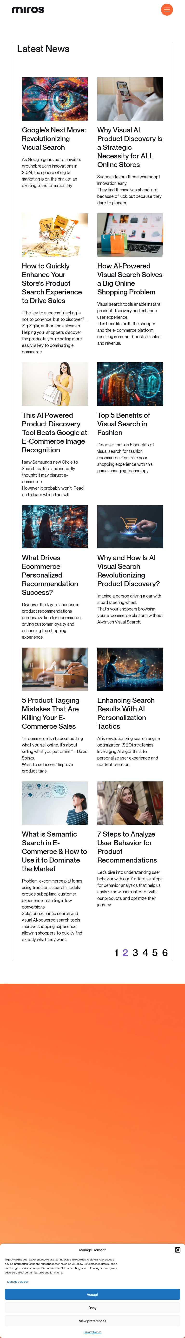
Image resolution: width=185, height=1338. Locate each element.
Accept (92, 1294)
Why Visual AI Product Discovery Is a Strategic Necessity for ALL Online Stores (130, 147)
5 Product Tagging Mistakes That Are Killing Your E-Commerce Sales (50, 713)
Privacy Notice (92, 1332)
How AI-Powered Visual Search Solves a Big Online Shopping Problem (130, 278)
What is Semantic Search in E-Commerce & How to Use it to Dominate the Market (54, 851)
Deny (92, 1308)
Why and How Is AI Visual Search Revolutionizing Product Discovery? (128, 570)
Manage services (18, 1281)
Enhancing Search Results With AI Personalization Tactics (126, 713)
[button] (177, 1249)
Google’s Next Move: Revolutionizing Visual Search (54, 138)
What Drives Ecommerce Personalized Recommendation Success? (50, 575)
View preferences (92, 1321)
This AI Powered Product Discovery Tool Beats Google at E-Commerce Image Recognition (54, 432)
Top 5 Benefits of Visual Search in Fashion (123, 424)
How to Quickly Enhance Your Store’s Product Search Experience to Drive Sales (52, 283)
